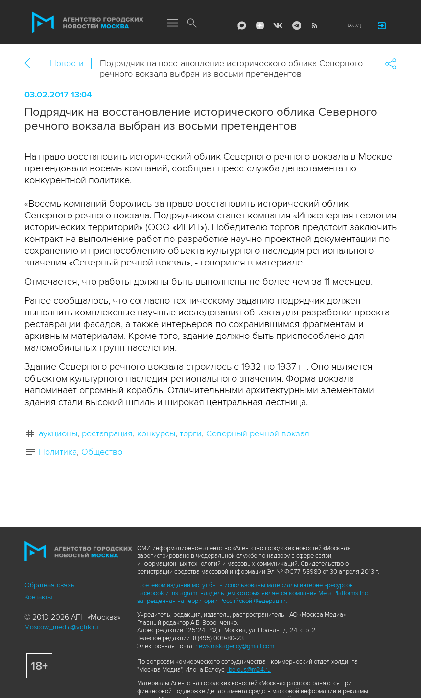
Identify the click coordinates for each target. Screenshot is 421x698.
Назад (33, 63)
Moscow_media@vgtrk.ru (61, 627)
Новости (67, 63)
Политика (58, 451)
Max (241, 25)
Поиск (192, 23)
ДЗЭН (260, 25)
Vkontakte (278, 25)
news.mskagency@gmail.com (234, 646)
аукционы (58, 433)
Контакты (38, 597)
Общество (101, 451)
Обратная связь (49, 585)
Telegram (296, 25)
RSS (314, 25)
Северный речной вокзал (257, 433)
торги (191, 433)
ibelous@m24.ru (249, 670)
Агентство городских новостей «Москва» (87, 22)
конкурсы (156, 433)
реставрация (107, 433)
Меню (172, 23)
